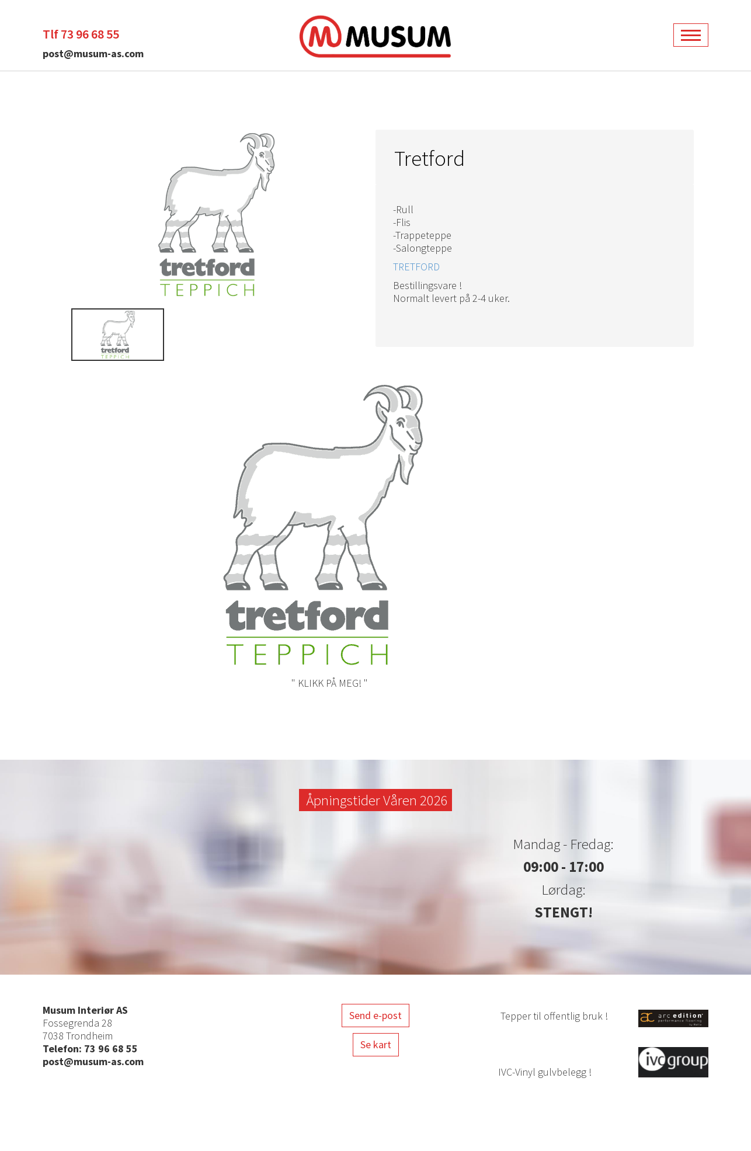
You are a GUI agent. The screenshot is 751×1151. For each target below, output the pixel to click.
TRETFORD (416, 266)
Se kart (375, 1044)
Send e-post (375, 1015)
